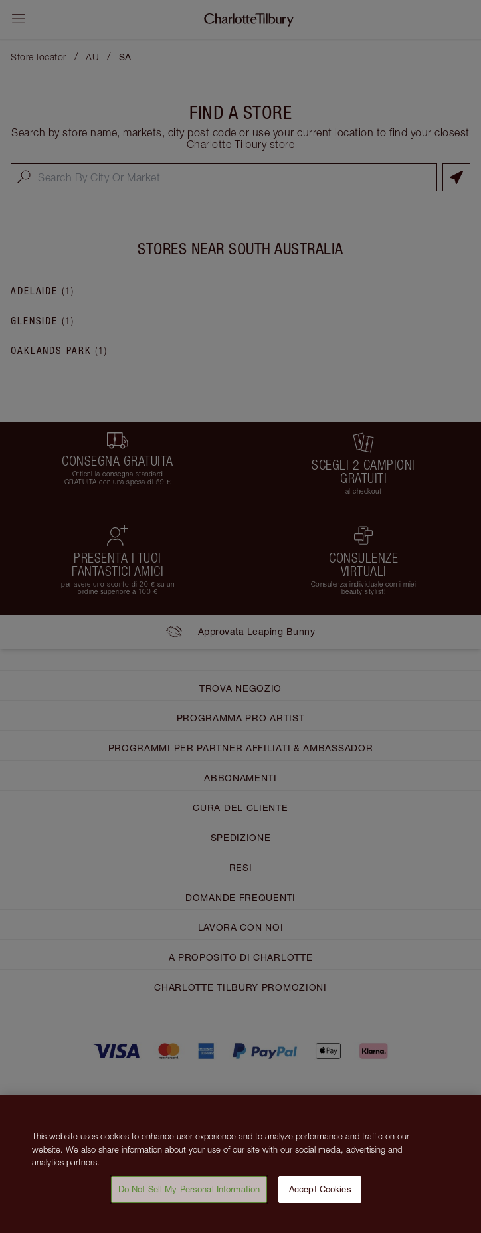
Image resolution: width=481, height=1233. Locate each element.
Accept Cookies (320, 1195)
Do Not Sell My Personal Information (189, 1195)
